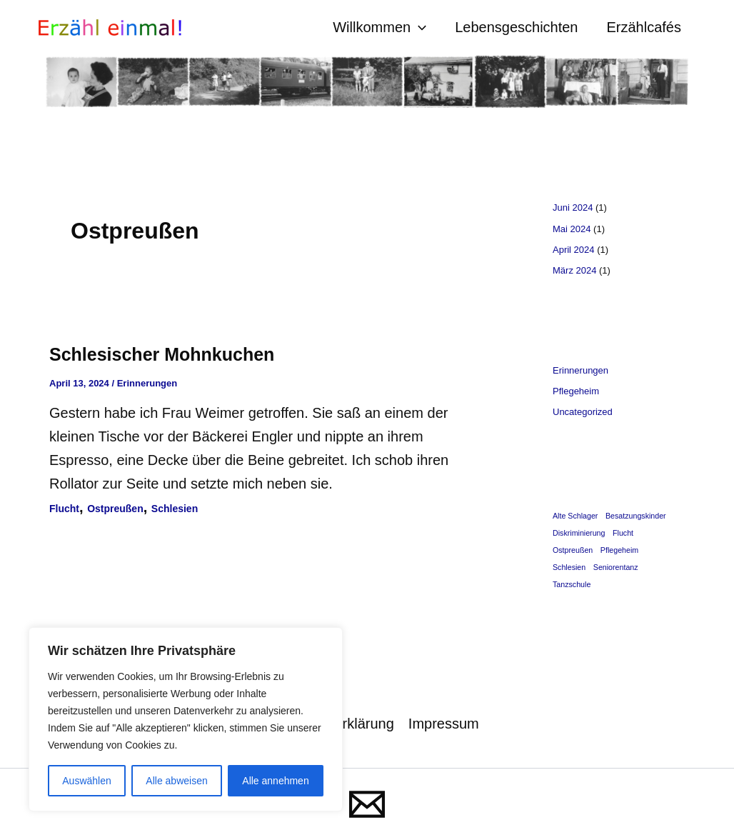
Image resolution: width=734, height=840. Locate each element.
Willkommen (379, 27)
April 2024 (574, 249)
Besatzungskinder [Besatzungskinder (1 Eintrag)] (635, 515)
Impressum (443, 723)
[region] (186, 719)
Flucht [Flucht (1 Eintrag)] (623, 533)
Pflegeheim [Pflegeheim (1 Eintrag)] (619, 550)
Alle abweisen (176, 780)
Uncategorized (583, 411)
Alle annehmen (275, 780)
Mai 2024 (571, 229)
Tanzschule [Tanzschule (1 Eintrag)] (571, 584)
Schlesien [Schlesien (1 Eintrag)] (569, 567)
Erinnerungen (147, 383)
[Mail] (367, 804)
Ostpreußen (115, 508)
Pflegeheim (576, 391)
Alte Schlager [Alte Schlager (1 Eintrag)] (575, 515)
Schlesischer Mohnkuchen (161, 354)
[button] (418, 27)
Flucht (64, 508)
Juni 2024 (573, 207)
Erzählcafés (644, 27)
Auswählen (86, 780)
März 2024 (574, 270)
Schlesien (174, 508)
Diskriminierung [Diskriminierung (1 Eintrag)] (579, 533)
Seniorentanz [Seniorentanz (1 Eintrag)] (615, 567)
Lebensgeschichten (516, 27)
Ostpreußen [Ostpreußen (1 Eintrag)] (573, 550)
